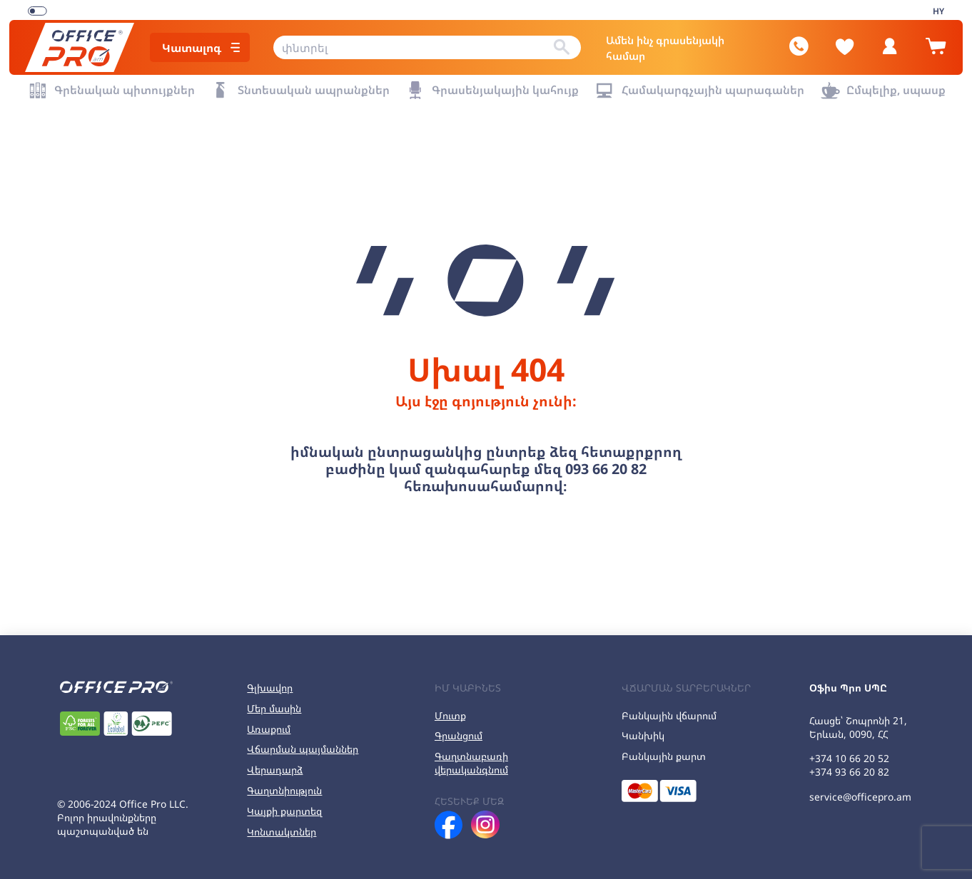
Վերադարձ (275, 764)
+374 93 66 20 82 (849, 766)
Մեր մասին (274, 702)
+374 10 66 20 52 (849, 752)
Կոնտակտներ (281, 826)
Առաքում (268, 722)
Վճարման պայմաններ (302, 743)
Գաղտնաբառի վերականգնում (471, 757)
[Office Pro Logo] (85, 44)
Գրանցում (458, 729)
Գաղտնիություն (284, 784)
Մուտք (450, 709)
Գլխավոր (270, 682)
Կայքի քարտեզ (284, 805)
